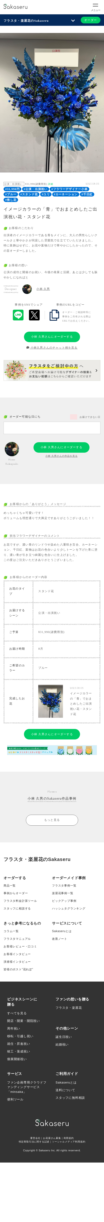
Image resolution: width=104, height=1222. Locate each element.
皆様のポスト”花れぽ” (18, 969)
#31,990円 (12, 189)
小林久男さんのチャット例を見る (51, 347)
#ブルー (10, 194)
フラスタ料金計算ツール (20, 901)
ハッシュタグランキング (68, 908)
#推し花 (10, 200)
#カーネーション (66, 194)
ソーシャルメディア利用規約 (68, 1141)
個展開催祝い (17, 1059)
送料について (65, 1090)
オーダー (90, 20)
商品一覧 (10, 885)
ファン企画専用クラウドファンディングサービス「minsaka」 (27, 1087)
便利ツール (15, 1099)
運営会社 (35, 1138)
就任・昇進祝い (18, 1044)
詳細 (50, 184)
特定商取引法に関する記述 (34, 1141)
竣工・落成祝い (18, 1051)
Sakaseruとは (62, 931)
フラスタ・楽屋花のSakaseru (26, 20)
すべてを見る (17, 1013)
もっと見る (52, 820)
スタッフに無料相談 (70, 1098)
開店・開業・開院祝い (23, 1021)
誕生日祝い (64, 1037)
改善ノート (59, 938)
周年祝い (13, 1028)
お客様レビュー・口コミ (20, 946)
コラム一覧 (11, 931)
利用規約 (69, 1138)
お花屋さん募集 (52, 1138)
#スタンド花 (29, 194)
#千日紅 (87, 194)
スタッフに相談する (17, 908)
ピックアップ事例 (64, 901)
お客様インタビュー (17, 954)
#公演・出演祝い (35, 189)
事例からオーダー (16, 893)
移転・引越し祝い (20, 1036)
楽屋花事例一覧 (62, 893)
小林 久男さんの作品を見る (61, 456)
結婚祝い (62, 1044)
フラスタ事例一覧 (64, 885)
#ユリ (46, 194)
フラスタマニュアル (17, 938)
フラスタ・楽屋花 (69, 1007)
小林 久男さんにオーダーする (52, 336)
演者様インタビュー (17, 961)
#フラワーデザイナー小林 (69, 189)
